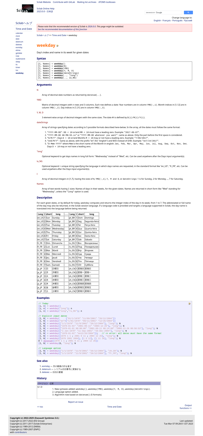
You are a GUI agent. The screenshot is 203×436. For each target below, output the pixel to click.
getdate (19, 53)
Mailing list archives (86, 2)
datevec (19, 44)
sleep (18, 61)
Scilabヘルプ (24, 23)
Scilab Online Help (45, 8)
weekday (20, 73)
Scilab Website (44, 2)
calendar (19, 33)
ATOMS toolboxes (107, 2)
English (157, 20)
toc (17, 70)
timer (18, 67)
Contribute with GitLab (64, 2)
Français (167, 20)
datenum (19, 41)
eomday (19, 47)
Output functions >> (186, 407)
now (17, 56)
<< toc (40, 406)
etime (18, 50)
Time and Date (24, 28)
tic (17, 64)
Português (177, 20)
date (17, 39)
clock (18, 36)
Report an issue (75, 401)
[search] (163, 12)
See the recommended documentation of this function (62, 29)
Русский (188, 20)
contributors (21, 432)
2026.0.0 (92, 26)
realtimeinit (20, 59)
